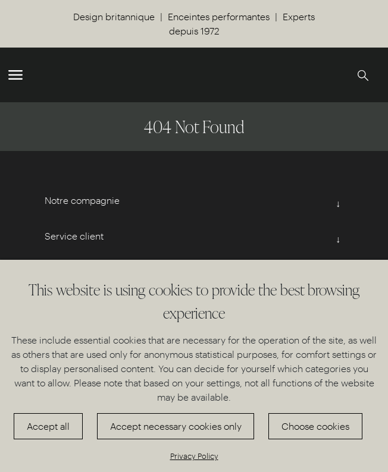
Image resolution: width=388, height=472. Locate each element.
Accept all (48, 426)
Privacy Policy (194, 455)
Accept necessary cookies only (176, 426)
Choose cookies (315, 426)
